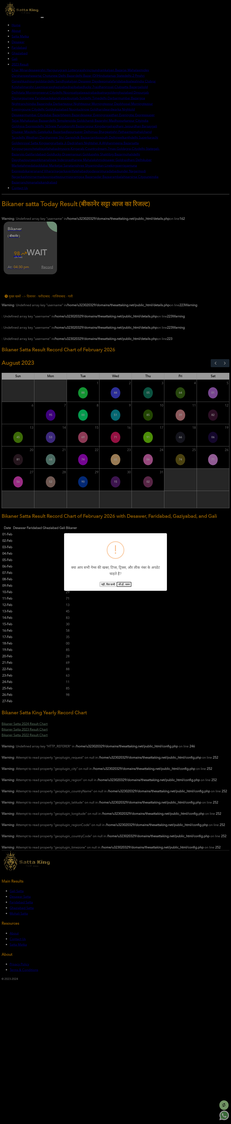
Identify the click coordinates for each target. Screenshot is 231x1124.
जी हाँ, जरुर (124, 584)
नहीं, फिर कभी (108, 584)
